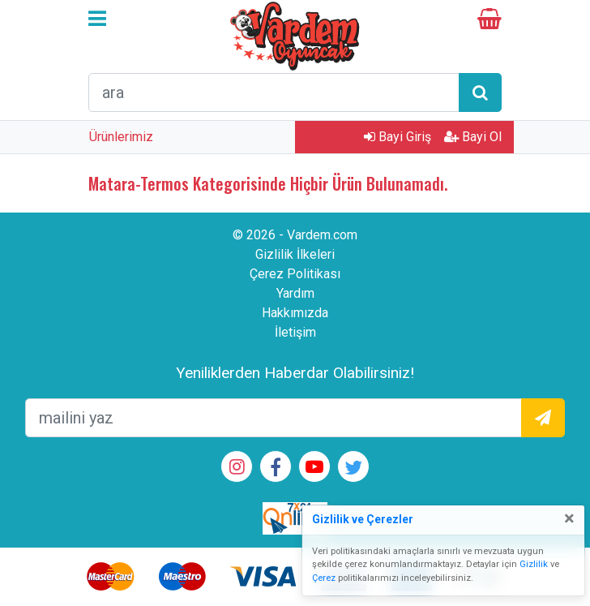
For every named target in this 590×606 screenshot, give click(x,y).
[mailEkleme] (273, 417)
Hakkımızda (295, 312)
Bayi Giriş (397, 136)
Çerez (324, 578)
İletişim (295, 332)
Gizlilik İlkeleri (295, 254)
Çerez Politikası (295, 274)
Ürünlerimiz (121, 136)
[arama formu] (274, 92)
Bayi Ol (473, 136)
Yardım (295, 293)
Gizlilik (533, 564)
